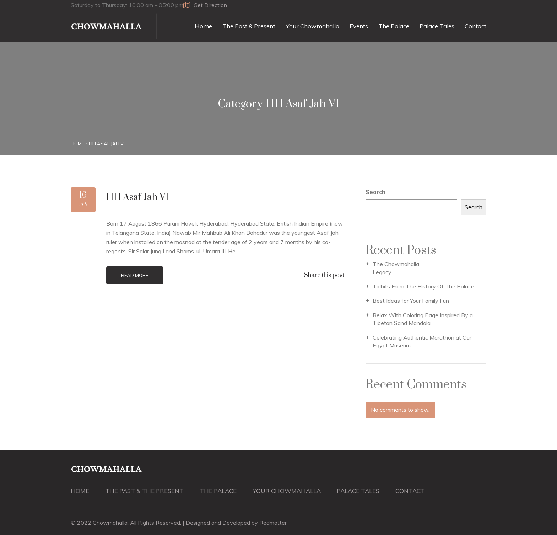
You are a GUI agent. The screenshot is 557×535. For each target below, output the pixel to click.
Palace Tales (437, 26)
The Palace (393, 26)
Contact (475, 26)
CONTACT (410, 491)
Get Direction (205, 5)
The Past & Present (248, 26)
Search (375, 191)
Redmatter (273, 522)
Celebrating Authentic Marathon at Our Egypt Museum (422, 341)
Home (203, 26)
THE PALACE (218, 491)
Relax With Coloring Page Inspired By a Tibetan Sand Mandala (423, 319)
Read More (134, 275)
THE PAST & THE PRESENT (144, 491)
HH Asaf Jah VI (107, 143)
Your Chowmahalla (312, 26)
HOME (80, 491)
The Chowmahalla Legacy (396, 267)
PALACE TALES (358, 491)
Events (359, 26)
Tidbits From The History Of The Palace (423, 286)
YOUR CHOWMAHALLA (287, 491)
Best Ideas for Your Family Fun (411, 300)
